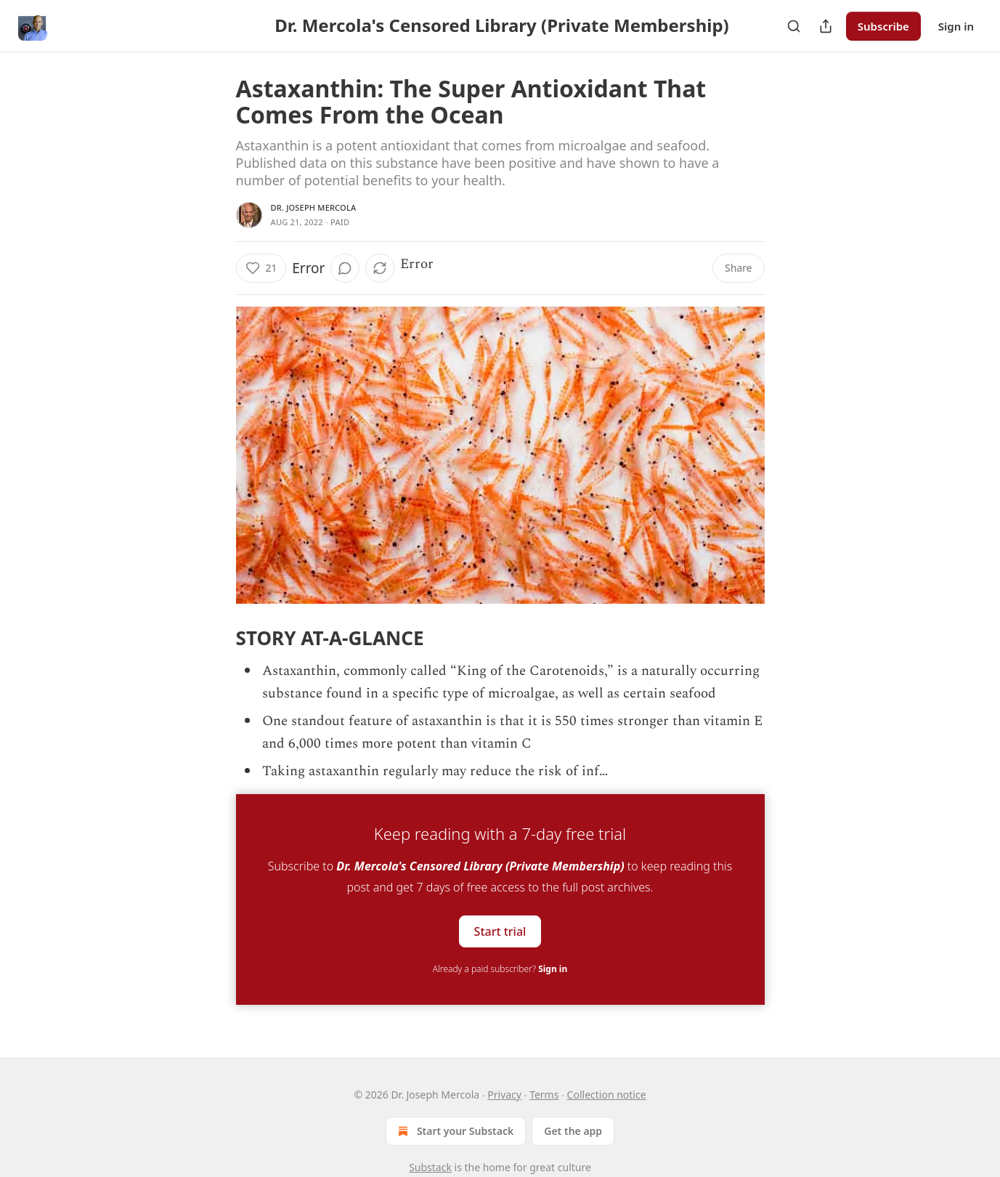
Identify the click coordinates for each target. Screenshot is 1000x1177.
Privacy (504, 1094)
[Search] (793, 26)
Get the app (573, 1131)
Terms (543, 1094)
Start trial (500, 931)
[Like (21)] (261, 268)
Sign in (956, 26)
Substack (430, 1167)
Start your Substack (454, 1131)
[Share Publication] (825, 26)
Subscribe (883, 26)
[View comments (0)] (344, 268)
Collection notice (606, 1094)
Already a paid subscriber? (500, 969)
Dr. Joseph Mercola (314, 207)
